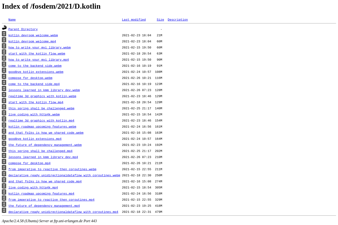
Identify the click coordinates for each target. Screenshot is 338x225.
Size (160, 19)
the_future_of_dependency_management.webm (45, 145)
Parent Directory (23, 29)
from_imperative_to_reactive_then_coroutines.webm (52, 169)
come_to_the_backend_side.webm (34, 65)
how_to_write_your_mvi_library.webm (39, 47)
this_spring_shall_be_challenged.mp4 (40, 151)
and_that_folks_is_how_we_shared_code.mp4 (45, 181)
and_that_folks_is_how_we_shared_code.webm (46, 132)
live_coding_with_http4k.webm (34, 114)
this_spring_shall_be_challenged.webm (41, 108)
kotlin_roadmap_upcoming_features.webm (42, 126)
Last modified (134, 19)
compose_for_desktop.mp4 (29, 163)
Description (178, 19)
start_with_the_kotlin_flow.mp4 (35, 102)
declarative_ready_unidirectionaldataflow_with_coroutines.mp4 (63, 212)
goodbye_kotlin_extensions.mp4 (34, 138)
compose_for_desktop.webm (30, 78)
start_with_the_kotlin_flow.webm (36, 53)
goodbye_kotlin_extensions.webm (35, 72)
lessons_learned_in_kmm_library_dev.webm (44, 90)
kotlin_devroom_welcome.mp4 (32, 41)
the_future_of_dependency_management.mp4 (44, 205)
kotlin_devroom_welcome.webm (33, 35)
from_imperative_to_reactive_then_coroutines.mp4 (51, 199)
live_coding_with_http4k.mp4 (33, 187)
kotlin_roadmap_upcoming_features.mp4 (41, 193)
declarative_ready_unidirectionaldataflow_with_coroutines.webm (64, 175)
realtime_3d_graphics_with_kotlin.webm (42, 96)
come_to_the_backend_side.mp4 (34, 84)
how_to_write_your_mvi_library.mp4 (38, 59)
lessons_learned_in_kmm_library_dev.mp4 (43, 157)
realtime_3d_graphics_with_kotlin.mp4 (41, 120)
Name (12, 19)
